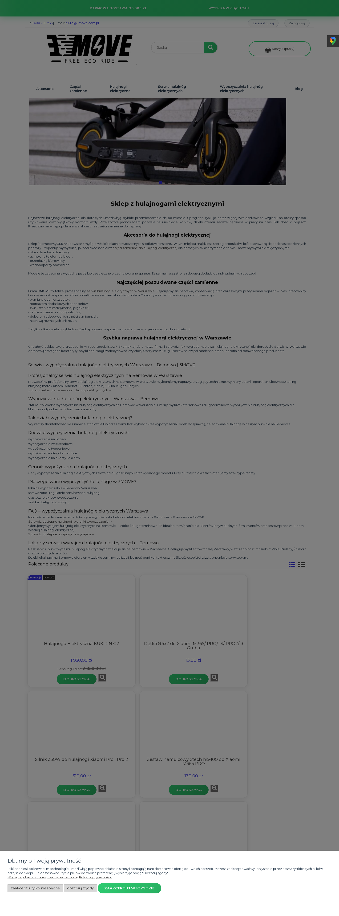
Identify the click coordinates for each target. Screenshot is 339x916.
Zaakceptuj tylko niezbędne (35, 888)
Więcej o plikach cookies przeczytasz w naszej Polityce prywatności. (60, 877)
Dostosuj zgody (80, 888)
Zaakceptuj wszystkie (129, 888)
